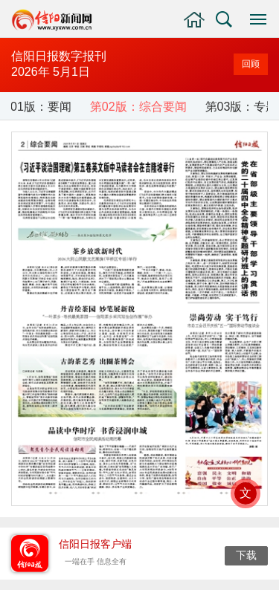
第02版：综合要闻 (138, 106)
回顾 (251, 64)
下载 (246, 555)
